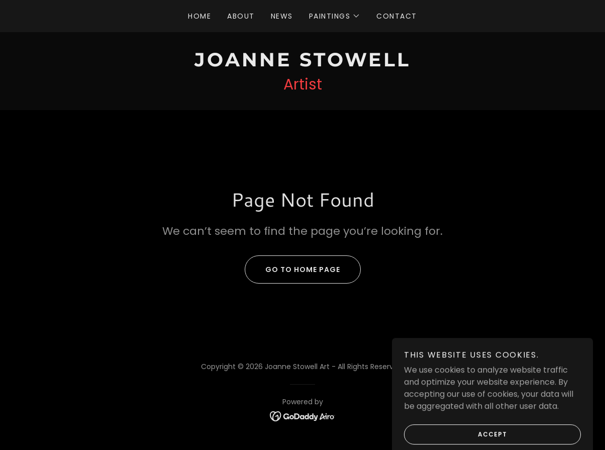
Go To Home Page (292, 269)
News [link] (282, 16)
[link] (302, 63)
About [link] (241, 16)
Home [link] (199, 16)
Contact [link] (396, 16)
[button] (334, 16)
